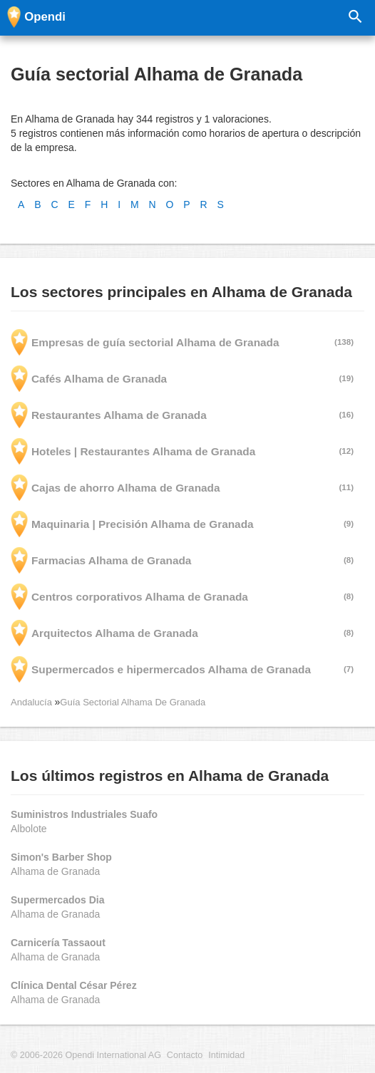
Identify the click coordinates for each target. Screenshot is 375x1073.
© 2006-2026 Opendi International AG (86, 1055)
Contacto (184, 1055)
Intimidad (226, 1055)
